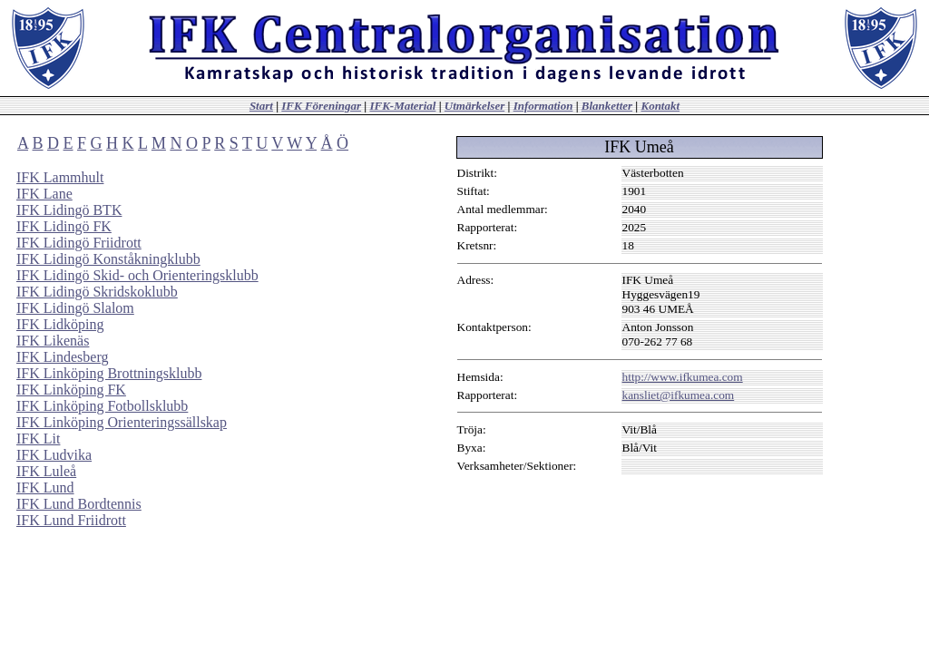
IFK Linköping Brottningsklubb (108, 373)
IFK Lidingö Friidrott (79, 242)
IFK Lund (45, 487)
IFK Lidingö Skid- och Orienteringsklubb (137, 275)
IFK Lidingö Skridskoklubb (97, 291)
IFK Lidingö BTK (69, 210)
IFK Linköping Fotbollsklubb (102, 406)
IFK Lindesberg (62, 357)
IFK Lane (44, 193)
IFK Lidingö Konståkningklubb (108, 259)
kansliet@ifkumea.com (678, 395)
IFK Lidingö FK (64, 226)
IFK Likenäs (52, 340)
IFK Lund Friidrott (71, 520)
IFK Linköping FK (71, 389)
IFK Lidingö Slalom (75, 308)
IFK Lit (38, 438)
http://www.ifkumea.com (682, 377)
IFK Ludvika (54, 455)
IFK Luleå (46, 471)
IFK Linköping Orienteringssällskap (121, 422)
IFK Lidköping (59, 324)
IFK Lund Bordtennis (79, 504)
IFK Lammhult (59, 177)
